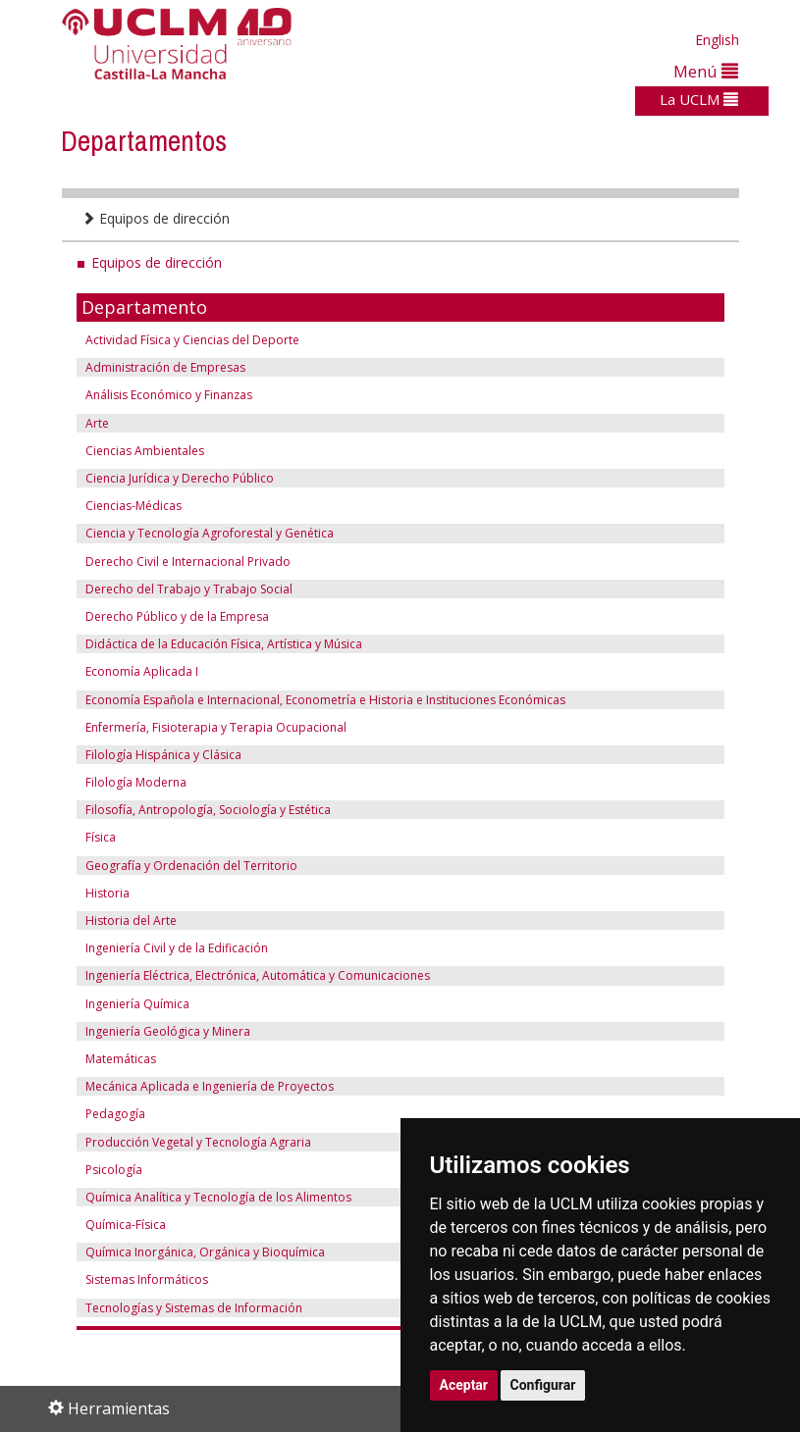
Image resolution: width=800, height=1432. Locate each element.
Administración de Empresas (163, 367)
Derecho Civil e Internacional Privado (188, 561)
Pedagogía (115, 1113)
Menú (705, 71)
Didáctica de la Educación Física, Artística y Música (223, 644)
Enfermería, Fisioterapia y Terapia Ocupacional (216, 727)
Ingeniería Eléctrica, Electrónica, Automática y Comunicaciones (257, 975)
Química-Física (125, 1224)
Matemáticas (120, 1058)
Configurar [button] (543, 1385)
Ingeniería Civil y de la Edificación (176, 948)
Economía (112, 671)
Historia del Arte (131, 920)
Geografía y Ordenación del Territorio (191, 865)
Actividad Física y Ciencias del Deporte (192, 340)
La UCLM (699, 99)
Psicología (113, 1169)
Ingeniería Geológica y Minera (167, 1031)
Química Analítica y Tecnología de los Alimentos (218, 1197)
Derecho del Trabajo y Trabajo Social (189, 589)
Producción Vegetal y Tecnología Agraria (198, 1142)
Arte (97, 423)
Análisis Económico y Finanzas (168, 394)
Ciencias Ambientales (144, 450)
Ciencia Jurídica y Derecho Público (179, 478)
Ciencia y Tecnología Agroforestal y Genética (209, 533)
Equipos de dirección (155, 218)
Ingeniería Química (137, 1004)
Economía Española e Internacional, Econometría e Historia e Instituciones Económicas (325, 699)
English (717, 39)
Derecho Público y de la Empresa (175, 616)
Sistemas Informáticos (146, 1279)
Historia (107, 893)
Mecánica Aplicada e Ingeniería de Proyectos (209, 1086)
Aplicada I (169, 671)
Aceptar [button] (464, 1385)
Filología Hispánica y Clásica (163, 754)
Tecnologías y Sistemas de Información (193, 1308)
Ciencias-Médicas (133, 505)
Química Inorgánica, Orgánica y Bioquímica (205, 1252)
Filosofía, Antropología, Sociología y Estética (208, 809)
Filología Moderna (136, 782)
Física (100, 837)
